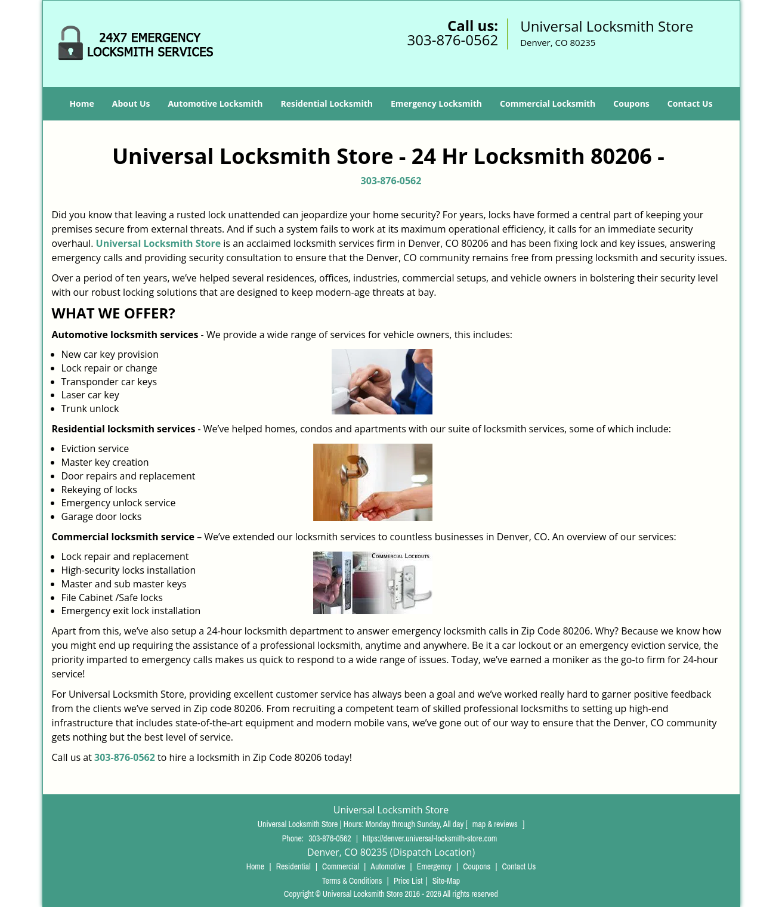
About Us (131, 103)
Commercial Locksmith (547, 103)
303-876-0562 (452, 39)
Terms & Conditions (352, 880)
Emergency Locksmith (436, 103)
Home (81, 103)
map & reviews (496, 824)
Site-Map (446, 880)
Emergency (434, 866)
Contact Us (690, 103)
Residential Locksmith (326, 103)
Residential (293, 866)
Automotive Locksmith (215, 103)
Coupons (631, 103)
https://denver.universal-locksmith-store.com (430, 838)
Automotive (387, 866)
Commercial (340, 866)
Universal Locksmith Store (158, 243)
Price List (408, 880)
